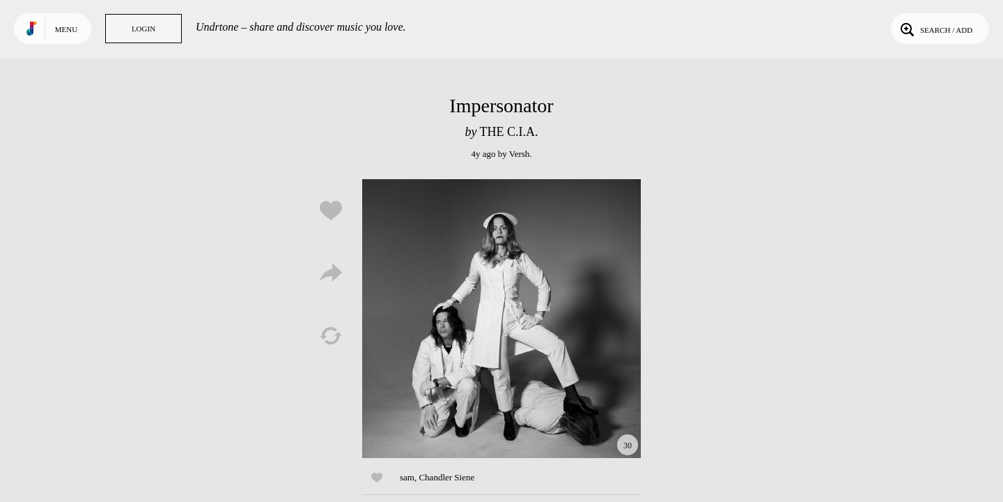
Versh (519, 154)
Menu (66, 29)
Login (143, 28)
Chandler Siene (446, 477)
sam (407, 477)
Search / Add (935, 28)
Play (501, 319)
